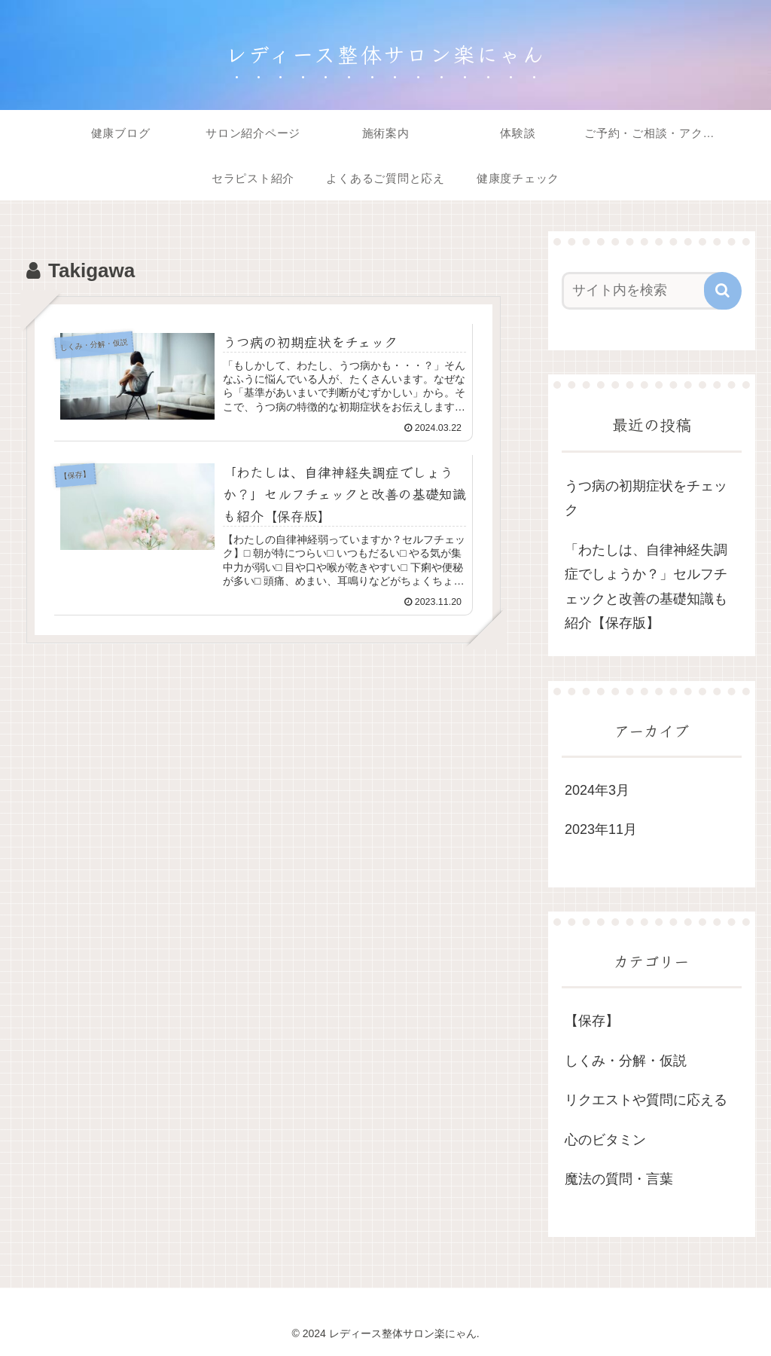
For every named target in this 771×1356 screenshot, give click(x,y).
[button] (723, 291)
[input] (644, 291)
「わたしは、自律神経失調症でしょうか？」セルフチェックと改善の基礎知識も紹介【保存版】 (646, 586)
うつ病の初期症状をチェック (646, 498)
